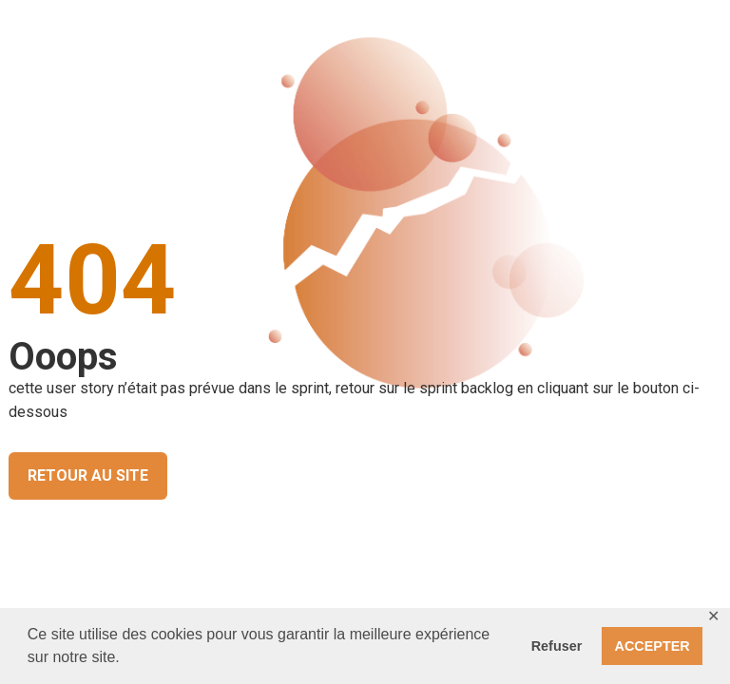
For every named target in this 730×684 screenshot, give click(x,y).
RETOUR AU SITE (88, 475)
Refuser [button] (557, 646)
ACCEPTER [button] (652, 646)
